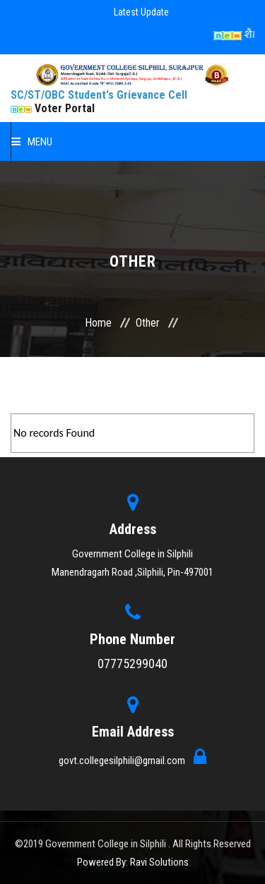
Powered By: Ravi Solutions (133, 862)
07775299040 (132, 663)
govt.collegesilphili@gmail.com (123, 760)
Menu (31, 141)
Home (98, 322)
